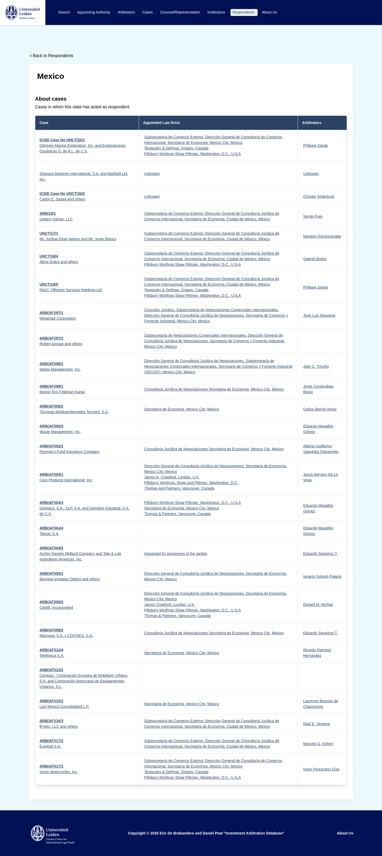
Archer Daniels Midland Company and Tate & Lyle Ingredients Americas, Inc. (80, 553)
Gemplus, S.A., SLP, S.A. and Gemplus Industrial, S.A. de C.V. (84, 508)
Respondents (244, 12)
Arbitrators (127, 12)
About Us (269, 12)
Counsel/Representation (180, 12)
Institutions (216, 12)
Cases (148, 12)
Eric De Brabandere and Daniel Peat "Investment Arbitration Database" (221, 833)
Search (64, 12)
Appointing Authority (94, 12)
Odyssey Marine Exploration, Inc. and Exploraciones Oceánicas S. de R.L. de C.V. (83, 145)
